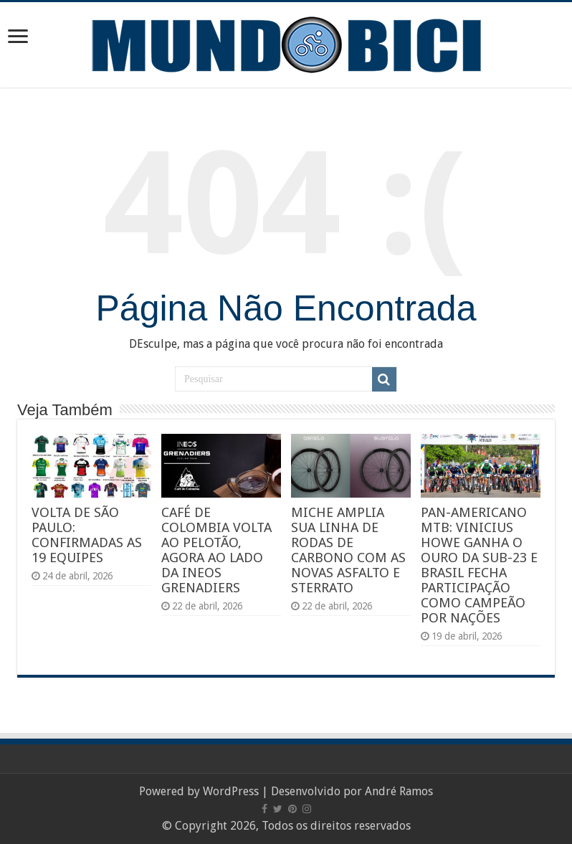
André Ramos (399, 791)
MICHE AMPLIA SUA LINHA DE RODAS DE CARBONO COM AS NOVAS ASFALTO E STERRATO (348, 550)
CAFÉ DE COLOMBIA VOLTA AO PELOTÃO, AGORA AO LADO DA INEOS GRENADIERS (216, 550)
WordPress (231, 791)
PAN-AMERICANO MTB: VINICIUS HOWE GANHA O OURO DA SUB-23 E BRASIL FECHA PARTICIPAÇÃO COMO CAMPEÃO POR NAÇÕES (479, 565)
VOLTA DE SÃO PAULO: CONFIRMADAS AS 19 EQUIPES (87, 535)
